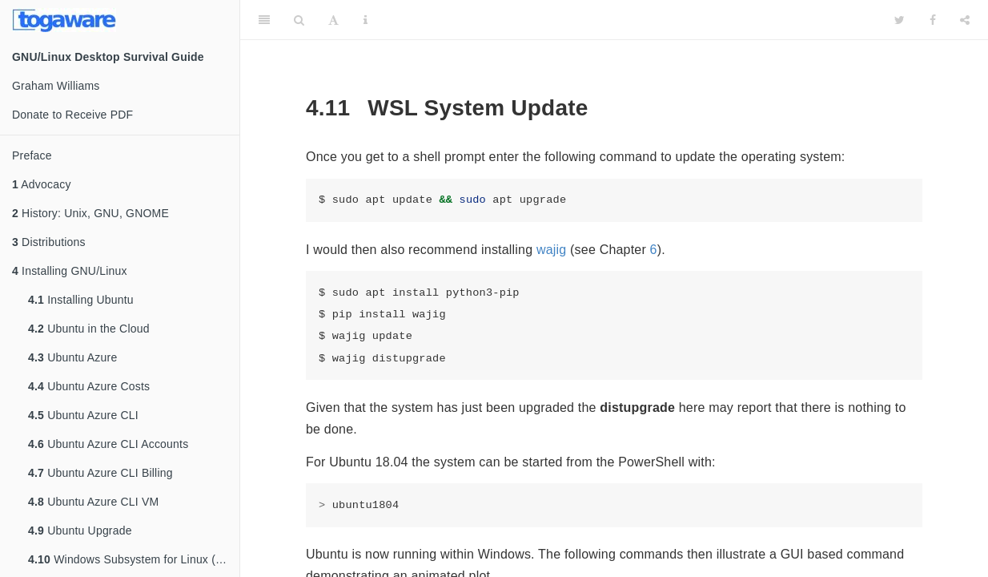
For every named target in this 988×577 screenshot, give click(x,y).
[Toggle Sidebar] (264, 20)
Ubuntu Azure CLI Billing (100, 472)
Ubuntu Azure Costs (89, 386)
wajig (551, 249)
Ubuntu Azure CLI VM (93, 501)
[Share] (965, 20)
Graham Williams (56, 85)
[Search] (299, 20)
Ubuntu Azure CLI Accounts (108, 444)
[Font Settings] (333, 20)
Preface (32, 155)
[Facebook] (933, 20)
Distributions (49, 242)
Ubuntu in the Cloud (89, 328)
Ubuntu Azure (72, 357)
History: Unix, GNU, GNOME (90, 213)
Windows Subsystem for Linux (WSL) (133, 559)
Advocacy (41, 184)
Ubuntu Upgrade (80, 530)
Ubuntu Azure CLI (83, 415)
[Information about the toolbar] (365, 20)
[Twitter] (899, 20)
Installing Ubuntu (81, 299)
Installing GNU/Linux (69, 270)
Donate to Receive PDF (72, 114)
